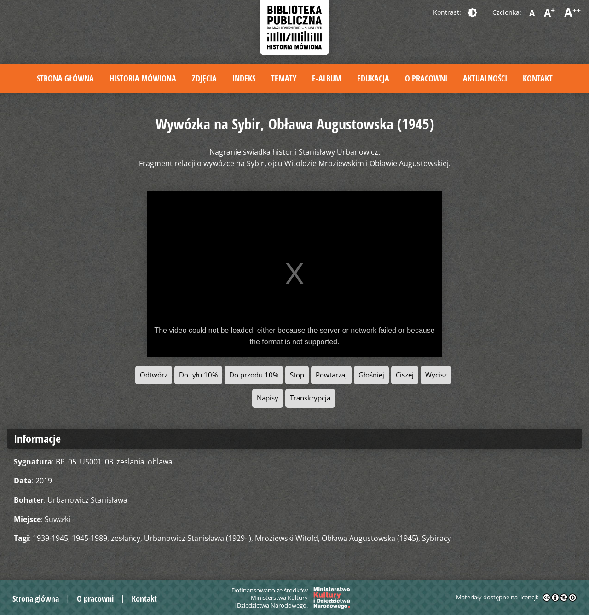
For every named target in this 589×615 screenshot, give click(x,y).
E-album (326, 78)
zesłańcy (125, 538)
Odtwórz (153, 375)
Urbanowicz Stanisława (87, 500)
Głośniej (371, 375)
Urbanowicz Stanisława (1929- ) (197, 538)
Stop (297, 375)
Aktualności (485, 78)
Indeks (243, 78)
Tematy (283, 78)
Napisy (267, 398)
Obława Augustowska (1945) (370, 538)
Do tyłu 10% (198, 375)
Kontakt (538, 78)
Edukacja (373, 78)
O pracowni (426, 78)
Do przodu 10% (253, 375)
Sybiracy (436, 538)
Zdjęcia (204, 78)
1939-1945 (50, 538)
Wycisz (436, 375)
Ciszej (405, 375)
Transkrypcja (310, 398)
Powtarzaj (331, 375)
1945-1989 (89, 538)
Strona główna (65, 78)
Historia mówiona (143, 78)
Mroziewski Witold (286, 538)
